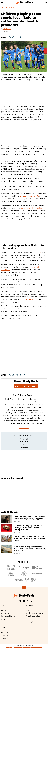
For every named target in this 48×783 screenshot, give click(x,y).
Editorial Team (5, 613)
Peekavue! (4, 635)
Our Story (4, 610)
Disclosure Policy (18, 647)
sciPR (27, 619)
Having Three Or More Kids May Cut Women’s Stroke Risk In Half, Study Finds (29, 538)
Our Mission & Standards (9, 616)
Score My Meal (30, 622)
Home (2, 8)
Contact (3, 619)
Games (3, 628)
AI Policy (3, 622)
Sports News (9, 8)
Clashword (4, 632)
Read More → (24, 428)
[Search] (46, 2)
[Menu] (2, 2)
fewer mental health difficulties (34, 208)
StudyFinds (7, 29)
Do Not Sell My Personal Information (32, 647)
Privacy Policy (9, 647)
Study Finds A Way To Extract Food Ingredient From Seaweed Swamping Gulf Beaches (30, 549)
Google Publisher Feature (34, 613)
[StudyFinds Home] (24, 2)
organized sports (30, 299)
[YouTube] (20, 601)
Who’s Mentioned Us (33, 616)
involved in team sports (29, 196)
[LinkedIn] (31, 601)
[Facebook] (24, 601)
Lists (27, 610)
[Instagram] (16, 601)
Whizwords (4, 638)
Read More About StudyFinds (26, 386)
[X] (28, 601)
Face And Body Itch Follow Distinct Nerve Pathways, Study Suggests (29, 518)
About (3, 605)
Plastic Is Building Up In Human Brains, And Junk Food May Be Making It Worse (28, 528)
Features (29, 605)
